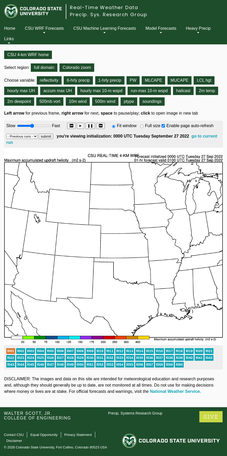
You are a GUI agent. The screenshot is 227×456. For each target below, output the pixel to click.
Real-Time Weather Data (104, 7)
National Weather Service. (175, 391)
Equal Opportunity (44, 435)
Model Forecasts (161, 28)
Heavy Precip (198, 28)
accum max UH (57, 90)
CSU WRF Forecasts (44, 28)
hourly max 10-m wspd (101, 90)
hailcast (183, 90)
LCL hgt (204, 80)
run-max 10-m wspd (149, 90)
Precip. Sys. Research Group (108, 14)
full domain (44, 67)
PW (133, 80)
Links (9, 39)
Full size (152, 125)
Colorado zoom (77, 67)
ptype (129, 101)
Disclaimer (14, 441)
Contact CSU (14, 435)
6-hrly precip (78, 80)
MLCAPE (153, 80)
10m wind (78, 101)
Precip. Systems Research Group (135, 413)
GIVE (211, 417)
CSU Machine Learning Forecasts (104, 28)
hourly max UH (21, 90)
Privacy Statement (78, 435)
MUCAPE (179, 80)
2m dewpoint (19, 101)
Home (9, 28)
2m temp (207, 90)
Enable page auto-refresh (190, 125)
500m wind (105, 101)
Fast (55, 125)
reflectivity (49, 80)
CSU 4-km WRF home (28, 54)
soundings (152, 101)
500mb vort (49, 101)
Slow (10, 125)
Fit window (127, 125)
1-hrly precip (109, 80)
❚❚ (90, 126)
